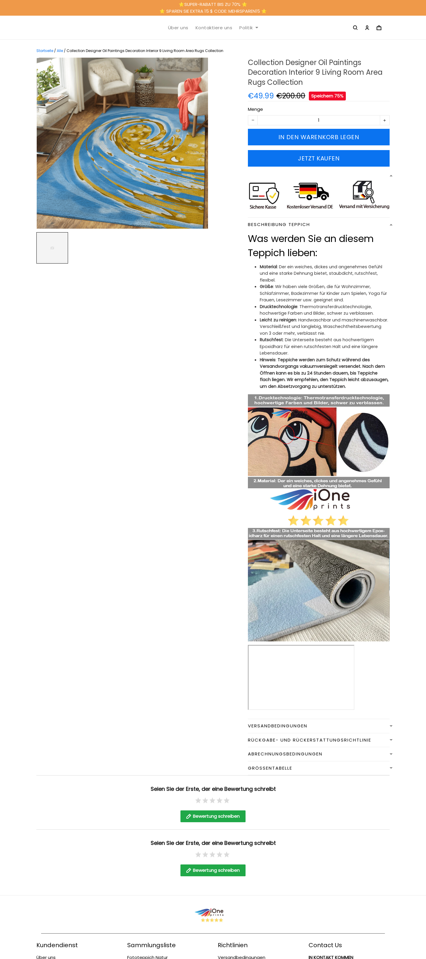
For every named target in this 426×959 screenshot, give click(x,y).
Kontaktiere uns (214, 28)
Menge (255, 109)
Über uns (178, 28)
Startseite (44, 50)
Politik (248, 28)
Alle (60, 50)
